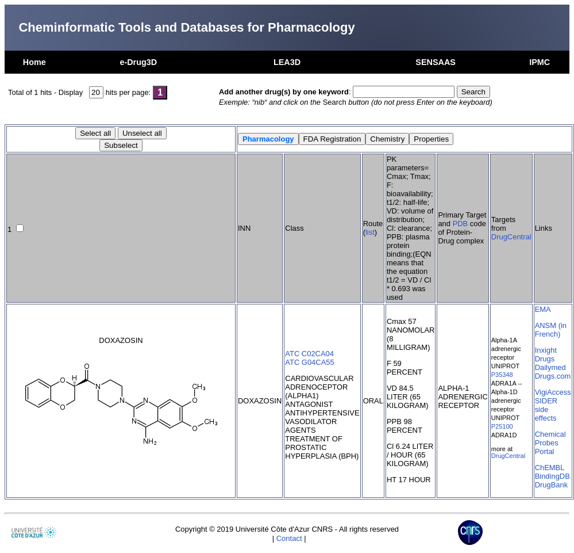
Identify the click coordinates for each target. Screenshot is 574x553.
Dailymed (550, 367)
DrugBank (551, 484)
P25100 (502, 426)
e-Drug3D (138, 62)
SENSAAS (435, 62)
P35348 (502, 374)
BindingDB (552, 476)
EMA (543, 309)
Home (34, 62)
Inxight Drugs (546, 354)
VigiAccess (553, 392)
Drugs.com (553, 376)
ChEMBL (550, 467)
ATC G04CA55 (309, 362)
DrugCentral (511, 236)
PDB (460, 223)
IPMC (539, 62)
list (370, 232)
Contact (289, 538)
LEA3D (287, 62)
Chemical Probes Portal (550, 443)
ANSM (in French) (551, 329)
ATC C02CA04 (309, 353)
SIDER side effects (546, 409)
